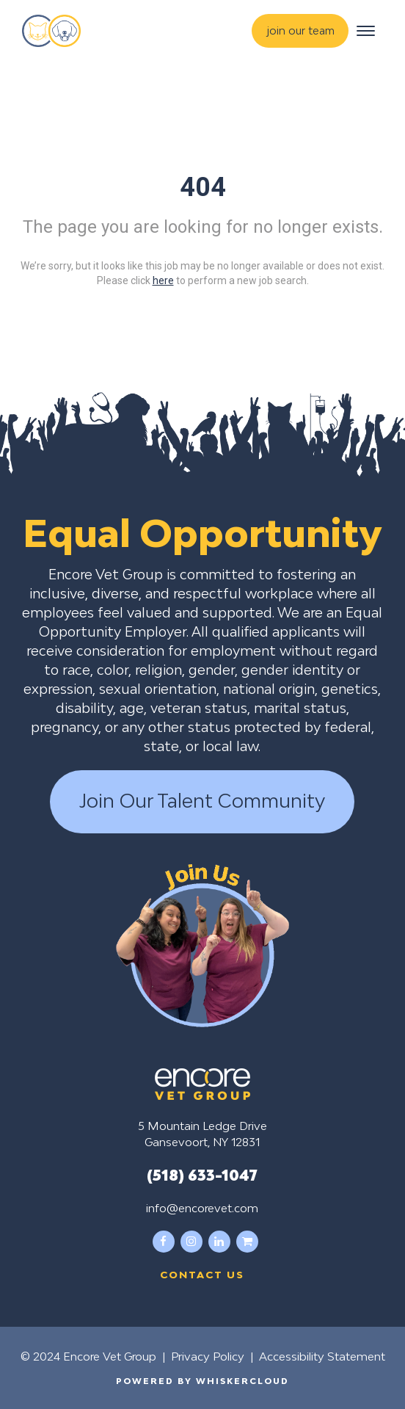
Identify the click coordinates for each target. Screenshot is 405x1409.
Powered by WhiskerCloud (202, 1381)
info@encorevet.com (202, 1207)
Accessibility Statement (322, 1356)
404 (203, 187)
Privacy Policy (207, 1356)
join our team (301, 30)
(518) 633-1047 (202, 1175)
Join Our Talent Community (202, 801)
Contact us (202, 1275)
